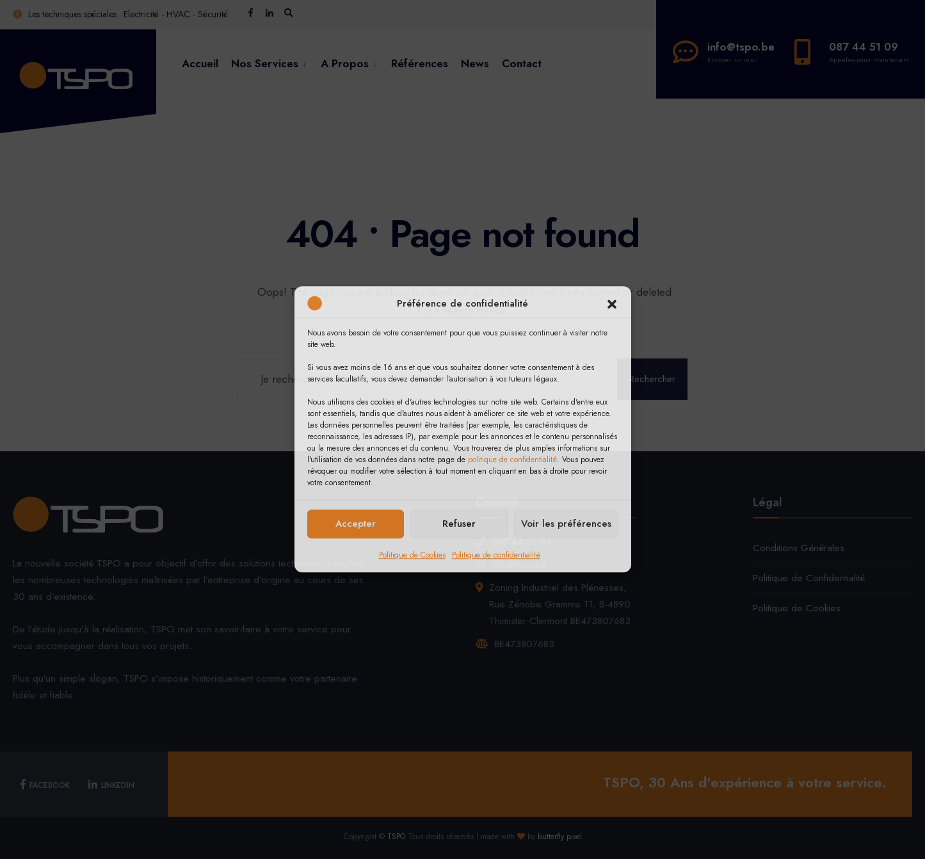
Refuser (459, 524)
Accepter (355, 524)
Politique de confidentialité (496, 555)
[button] (612, 304)
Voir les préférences (566, 524)
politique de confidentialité (512, 459)
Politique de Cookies (412, 555)
